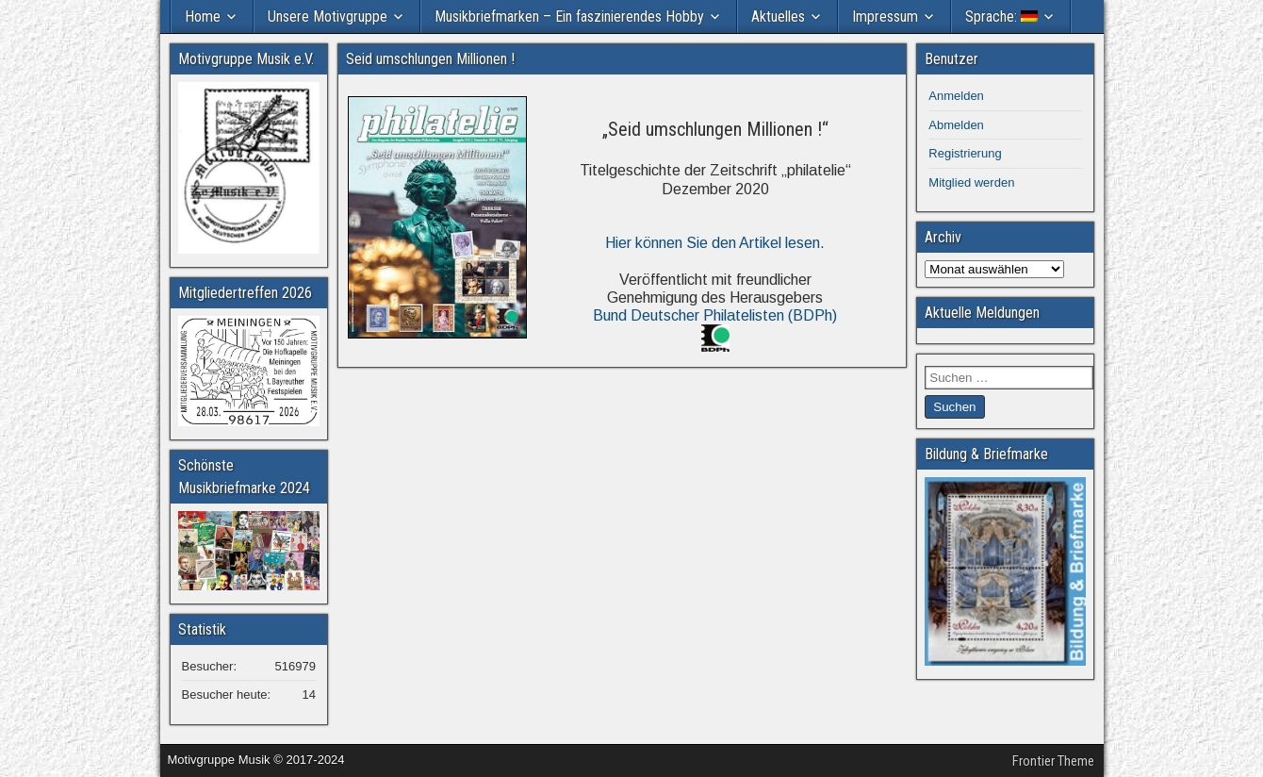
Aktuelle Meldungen (982, 313)
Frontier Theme (1053, 760)
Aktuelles (778, 16)
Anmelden (956, 96)
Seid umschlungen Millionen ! (430, 59)
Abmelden (956, 125)
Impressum (885, 16)
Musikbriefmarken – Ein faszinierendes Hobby (569, 16)
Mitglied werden (971, 182)
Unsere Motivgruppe (327, 16)
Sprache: (1001, 16)
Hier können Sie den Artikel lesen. (715, 243)
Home (203, 16)
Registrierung (964, 153)
